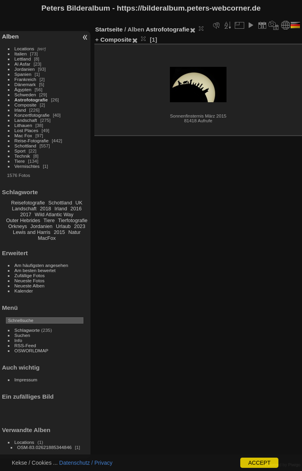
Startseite (109, 29)
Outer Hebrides (23, 220)
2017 (25, 214)
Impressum (26, 379)
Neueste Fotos (30, 280)
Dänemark (25, 84)
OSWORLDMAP (31, 350)
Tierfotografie (73, 220)
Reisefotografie (28, 203)
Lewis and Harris (31, 232)
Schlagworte (27, 330)
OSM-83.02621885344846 (44, 447)
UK (79, 203)
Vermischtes (27, 166)
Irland (20, 109)
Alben (10, 36)
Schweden (25, 94)
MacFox (47, 238)
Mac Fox (23, 135)
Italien (21, 53)
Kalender (24, 290)
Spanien (23, 74)
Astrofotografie (31, 99)
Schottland (26, 145)
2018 (45, 209)
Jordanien (25, 69)
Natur (74, 232)
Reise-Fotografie (32, 140)
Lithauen (23, 125)
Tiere (20, 161)
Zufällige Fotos (30, 275)
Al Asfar (23, 63)
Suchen (22, 335)
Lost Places (27, 130)
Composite (26, 104)
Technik (22, 155)
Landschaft (26, 120)
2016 (75, 209)
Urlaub (63, 226)
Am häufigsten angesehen (41, 265)
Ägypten (23, 89)
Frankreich (26, 79)
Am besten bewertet (35, 270)
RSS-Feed (25, 345)
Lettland (23, 58)
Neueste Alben (30, 285)
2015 (59, 232)
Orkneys (17, 226)
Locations (24, 48)
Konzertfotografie (32, 115)
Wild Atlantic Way (54, 214)
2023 (79, 226)
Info (18, 340)
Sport (20, 150)
